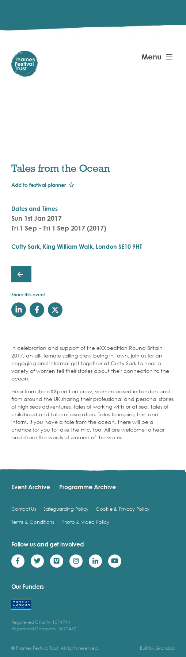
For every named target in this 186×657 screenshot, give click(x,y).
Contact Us (23, 509)
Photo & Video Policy (85, 522)
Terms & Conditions (32, 522)
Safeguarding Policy (65, 509)
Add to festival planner (38, 185)
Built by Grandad (157, 648)
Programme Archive (87, 487)
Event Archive (30, 487)
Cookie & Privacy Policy (122, 509)
